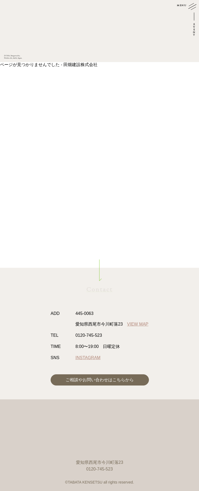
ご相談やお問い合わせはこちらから (100, 380)
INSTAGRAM (87, 357)
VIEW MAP (137, 324)
